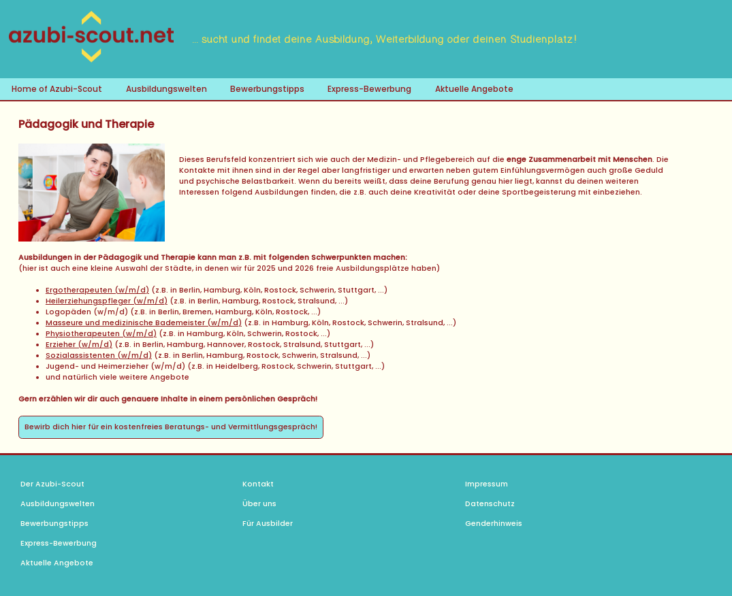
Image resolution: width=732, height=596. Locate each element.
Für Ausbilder (267, 523)
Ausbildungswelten (166, 89)
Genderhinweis (493, 523)
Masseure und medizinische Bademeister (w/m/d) (144, 323)
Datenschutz (490, 504)
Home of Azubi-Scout (57, 89)
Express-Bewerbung (369, 89)
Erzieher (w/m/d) (79, 345)
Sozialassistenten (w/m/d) (99, 355)
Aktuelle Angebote (474, 89)
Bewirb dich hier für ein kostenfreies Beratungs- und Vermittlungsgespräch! (171, 427)
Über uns (259, 504)
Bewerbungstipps (267, 89)
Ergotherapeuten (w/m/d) (97, 290)
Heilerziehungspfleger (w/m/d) (107, 301)
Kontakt (258, 484)
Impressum (486, 484)
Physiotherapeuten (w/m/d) (101, 334)
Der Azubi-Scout (52, 484)
